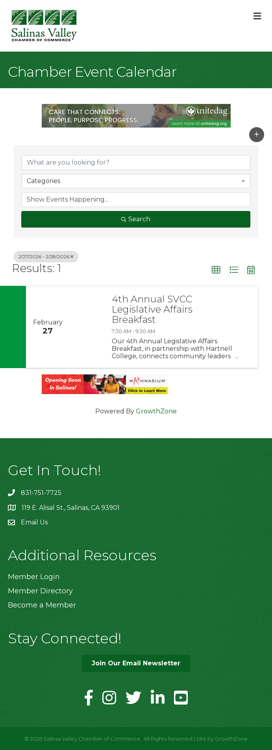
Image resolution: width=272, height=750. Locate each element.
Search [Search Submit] (135, 219)
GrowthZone (156, 411)
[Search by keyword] (136, 162)
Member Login (34, 576)
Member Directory (40, 591)
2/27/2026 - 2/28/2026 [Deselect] (46, 256)
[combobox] (136, 181)
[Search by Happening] (136, 199)
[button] (256, 134)
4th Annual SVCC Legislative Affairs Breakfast (152, 309)
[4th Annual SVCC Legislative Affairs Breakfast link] (86, 327)
